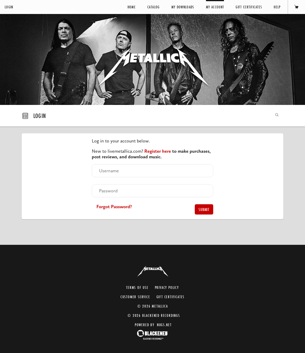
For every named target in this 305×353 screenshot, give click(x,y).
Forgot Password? (114, 206)
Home (132, 7)
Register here (157, 151)
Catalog (153, 7)
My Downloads (182, 7)
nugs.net (164, 324)
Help (277, 7)
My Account (215, 7)
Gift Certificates (249, 7)
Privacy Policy (167, 287)
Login (9, 7)
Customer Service (135, 296)
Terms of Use (137, 287)
